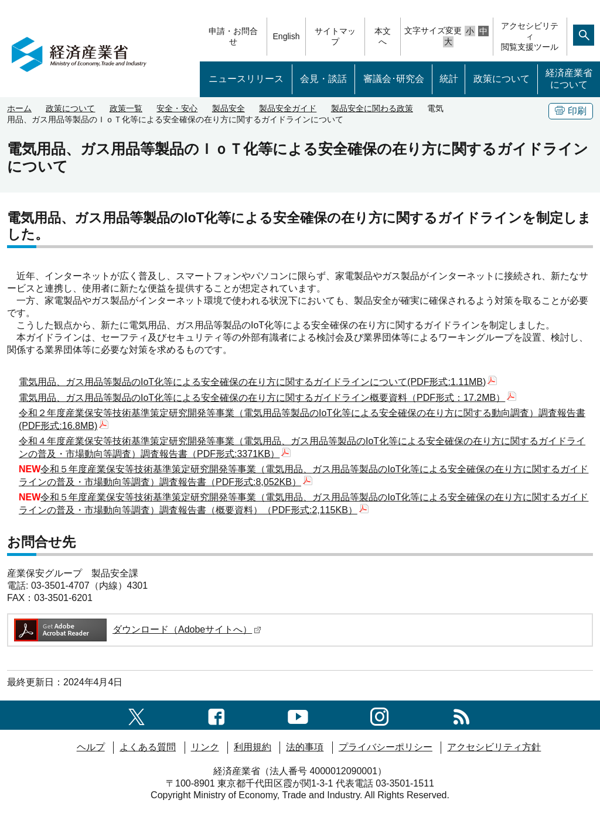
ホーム (19, 108)
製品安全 (228, 108)
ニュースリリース (246, 79)
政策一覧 (126, 108)
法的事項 (304, 747)
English (286, 36)
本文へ (382, 36)
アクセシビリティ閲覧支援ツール (529, 36)
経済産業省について (569, 79)
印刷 (571, 111)
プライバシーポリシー (385, 747)
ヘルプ (91, 747)
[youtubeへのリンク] (298, 714)
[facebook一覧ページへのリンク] (216, 714)
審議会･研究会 (393, 79)
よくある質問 (148, 747)
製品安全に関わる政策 (372, 108)
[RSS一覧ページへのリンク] (461, 714)
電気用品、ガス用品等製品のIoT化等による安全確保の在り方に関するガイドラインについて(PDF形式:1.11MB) (252, 382)
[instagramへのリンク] (379, 714)
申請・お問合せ (233, 36)
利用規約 (252, 747)
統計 (448, 79)
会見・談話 (323, 79)
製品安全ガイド (287, 108)
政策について (501, 79)
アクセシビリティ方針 (494, 747)
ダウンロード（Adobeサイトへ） (136, 629)
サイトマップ (335, 36)
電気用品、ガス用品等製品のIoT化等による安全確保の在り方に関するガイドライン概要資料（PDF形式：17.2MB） (262, 398)
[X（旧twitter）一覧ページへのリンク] (136, 714)
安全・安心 (176, 108)
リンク (205, 747)
